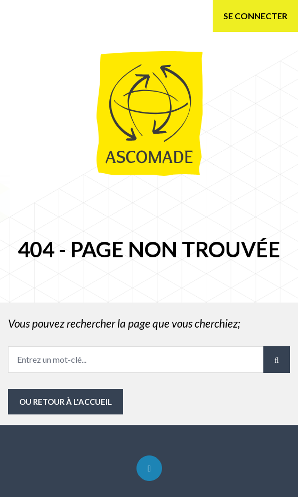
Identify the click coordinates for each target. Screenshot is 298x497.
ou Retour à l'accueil (65, 401)
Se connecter (255, 16)
